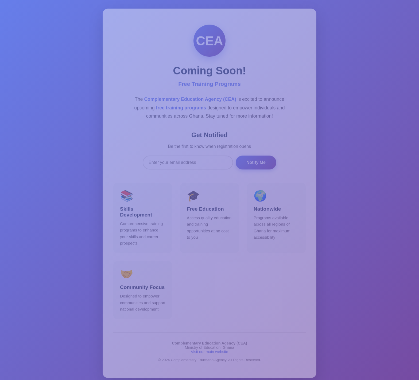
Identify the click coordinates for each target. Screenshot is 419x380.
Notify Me (256, 163)
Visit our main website (209, 352)
